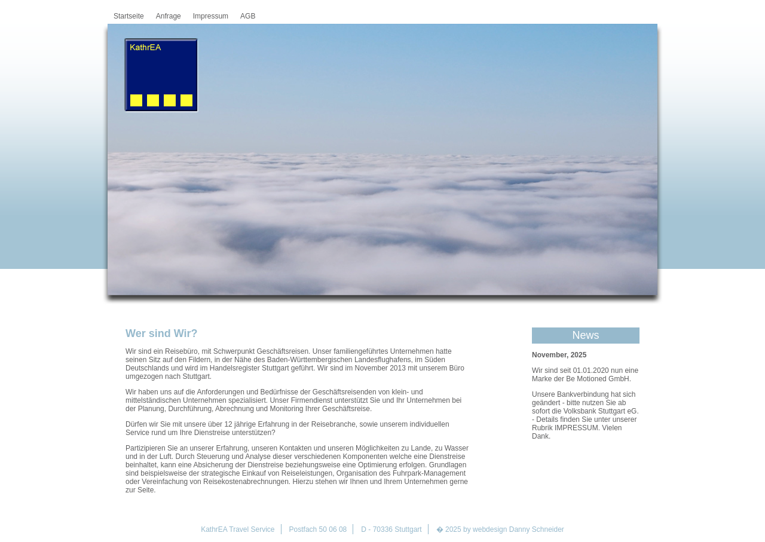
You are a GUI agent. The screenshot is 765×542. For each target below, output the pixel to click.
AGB (247, 16)
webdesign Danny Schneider (518, 529)
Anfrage (168, 16)
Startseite (129, 16)
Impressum (210, 16)
